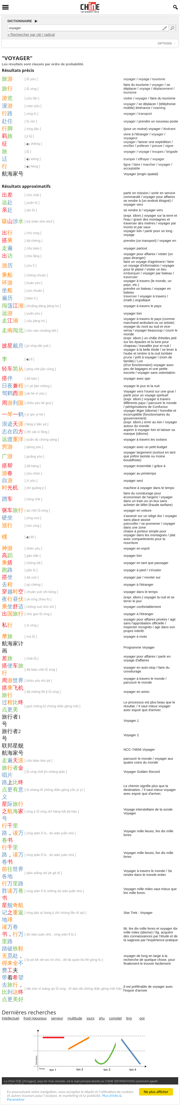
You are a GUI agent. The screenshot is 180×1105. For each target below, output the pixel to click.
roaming (159, 108)
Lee (140, 361)
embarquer (131, 273)
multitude (75, 1018)
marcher (149, 164)
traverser (130, 296)
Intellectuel (10, 1018)
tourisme (158, 79)
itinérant (169, 129)
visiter (127, 98)
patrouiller (130, 523)
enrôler (128, 146)
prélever (143, 146)
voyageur (130, 138)
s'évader (155, 570)
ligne (127, 164)
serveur (57, 1018)
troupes (157, 151)
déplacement (163, 88)
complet (115, 1018)
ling (129, 1018)
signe (169, 146)
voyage (143, 79)
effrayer (144, 159)
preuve (157, 146)
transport (145, 113)
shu (102, 1018)
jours (91, 1018)
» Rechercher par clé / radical (31, 35)
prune (127, 357)
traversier (130, 277)
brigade (172, 151)
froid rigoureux (35, 1018)
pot (142, 1018)
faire (137, 164)
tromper (129, 159)
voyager (129, 79)
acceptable (131, 168)
